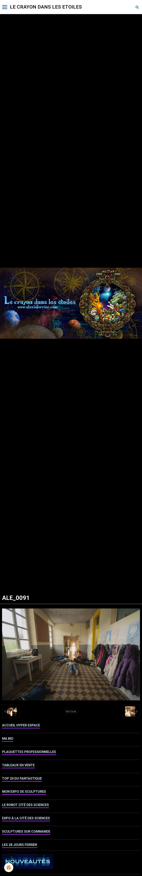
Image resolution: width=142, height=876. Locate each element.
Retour (71, 711)
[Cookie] (8, 867)
